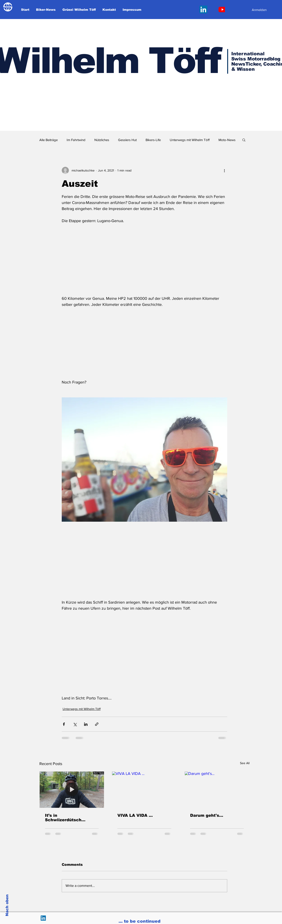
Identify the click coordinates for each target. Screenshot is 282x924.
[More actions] (224, 170)
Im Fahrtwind (76, 140)
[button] (244, 139)
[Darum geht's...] (217, 790)
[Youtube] (222, 9)
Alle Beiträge (48, 140)
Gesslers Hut (127, 140)
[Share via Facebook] (64, 724)
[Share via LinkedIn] (86, 724)
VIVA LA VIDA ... (135, 815)
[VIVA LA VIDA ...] (144, 790)
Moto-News (226, 140)
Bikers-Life (153, 140)
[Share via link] (97, 724)
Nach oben (7, 905)
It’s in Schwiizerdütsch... (65, 817)
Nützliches (101, 140)
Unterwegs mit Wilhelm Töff (190, 140)
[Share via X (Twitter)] (75, 724)
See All (245, 763)
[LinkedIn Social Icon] (203, 9)
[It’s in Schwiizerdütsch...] (72, 790)
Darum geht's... (206, 815)
